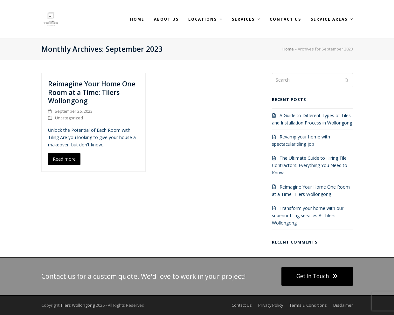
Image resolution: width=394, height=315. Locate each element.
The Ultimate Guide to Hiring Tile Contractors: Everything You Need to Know (309, 165)
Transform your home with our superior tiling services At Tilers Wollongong (307, 215)
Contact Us (242, 305)
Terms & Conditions (308, 305)
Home (288, 49)
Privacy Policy (270, 305)
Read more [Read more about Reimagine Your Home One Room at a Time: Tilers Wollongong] (64, 159)
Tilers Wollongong (77, 305)
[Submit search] (347, 80)
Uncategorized (69, 118)
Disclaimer (343, 305)
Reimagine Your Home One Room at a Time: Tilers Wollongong (91, 92)
